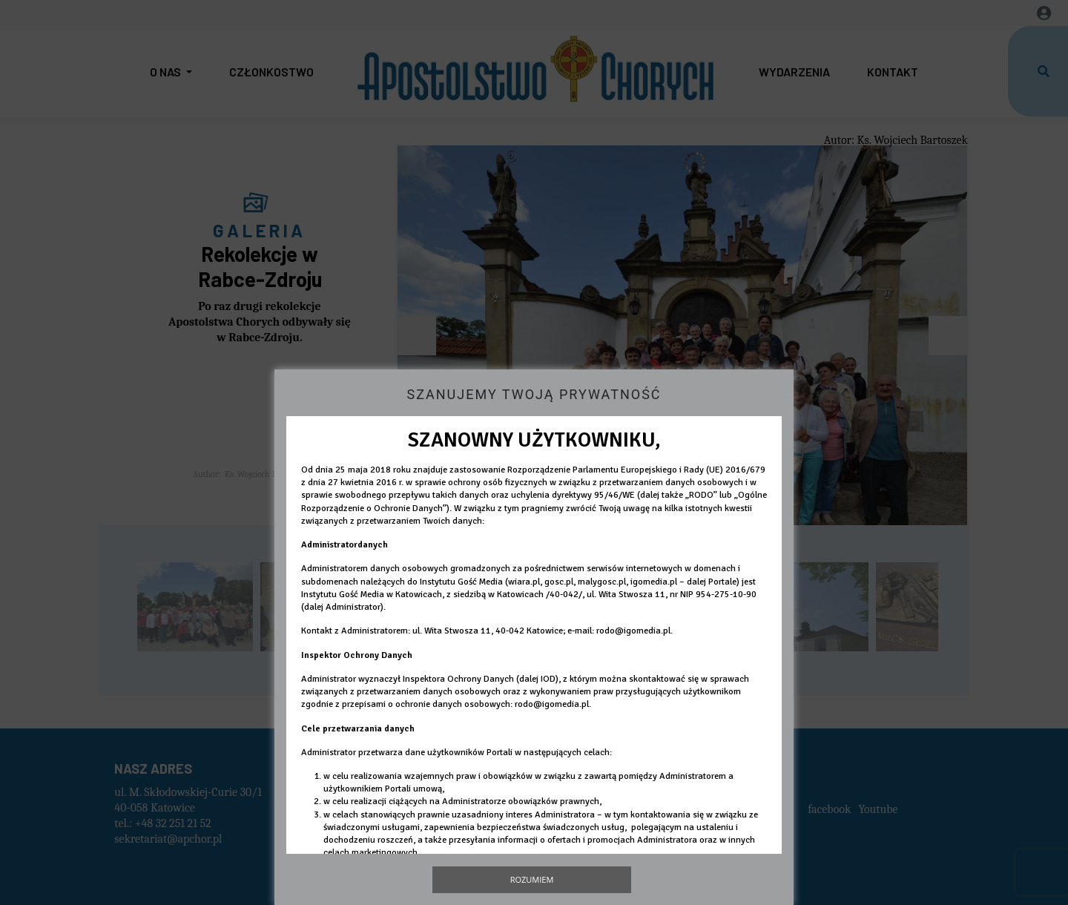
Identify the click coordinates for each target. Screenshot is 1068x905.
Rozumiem (532, 879)
